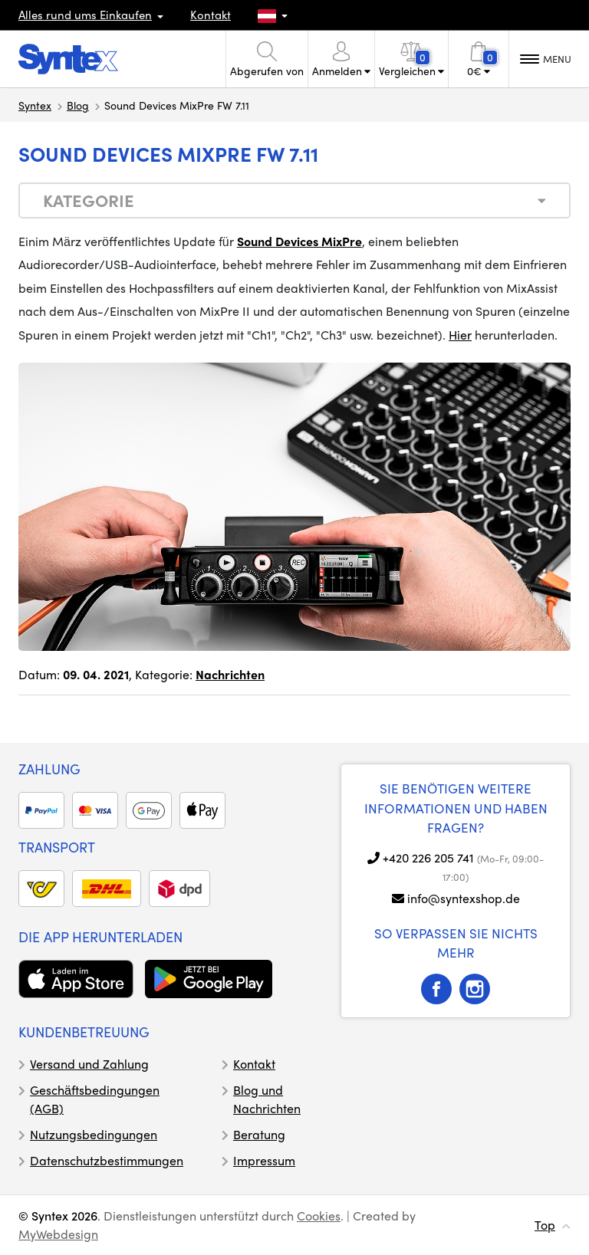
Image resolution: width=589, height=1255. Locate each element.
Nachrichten (230, 674)
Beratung (259, 1134)
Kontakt (210, 14)
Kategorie (88, 200)
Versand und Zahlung (89, 1064)
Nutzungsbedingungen (93, 1134)
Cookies (319, 1215)
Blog (78, 105)
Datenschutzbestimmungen (106, 1160)
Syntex (34, 105)
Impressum (264, 1160)
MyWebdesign (58, 1234)
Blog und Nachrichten (267, 1099)
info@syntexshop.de (463, 898)
